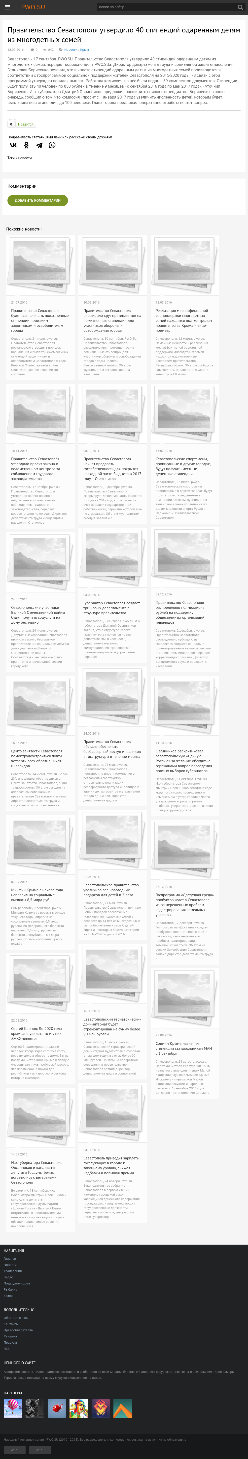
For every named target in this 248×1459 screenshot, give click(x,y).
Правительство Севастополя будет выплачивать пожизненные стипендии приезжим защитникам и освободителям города (40, 320)
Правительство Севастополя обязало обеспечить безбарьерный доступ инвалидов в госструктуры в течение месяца (112, 749)
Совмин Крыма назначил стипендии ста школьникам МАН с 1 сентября (184, 1048)
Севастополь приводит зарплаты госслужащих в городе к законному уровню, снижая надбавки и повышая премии (111, 1165)
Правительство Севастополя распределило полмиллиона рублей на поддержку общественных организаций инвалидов (180, 612)
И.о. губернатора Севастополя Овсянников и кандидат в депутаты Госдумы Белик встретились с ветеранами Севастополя (37, 1172)
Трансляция (13, 1271)
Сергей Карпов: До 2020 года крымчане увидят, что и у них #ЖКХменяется (36, 1033)
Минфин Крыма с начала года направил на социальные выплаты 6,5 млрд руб (37, 894)
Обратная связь (16, 1318)
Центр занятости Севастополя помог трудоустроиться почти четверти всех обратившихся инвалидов (36, 758)
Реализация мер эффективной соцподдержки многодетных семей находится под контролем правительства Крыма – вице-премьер (184, 320)
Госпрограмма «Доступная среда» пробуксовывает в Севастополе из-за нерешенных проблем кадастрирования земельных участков (185, 904)
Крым (84, 49)
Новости (70, 49)
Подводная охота (17, 1283)
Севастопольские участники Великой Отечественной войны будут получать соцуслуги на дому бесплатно (38, 615)
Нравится (26, 124)
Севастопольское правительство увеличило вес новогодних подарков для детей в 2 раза (111, 889)
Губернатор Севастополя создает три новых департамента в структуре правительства (111, 607)
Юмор (8, 1296)
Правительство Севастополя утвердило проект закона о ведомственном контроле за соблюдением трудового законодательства (35, 468)
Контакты (11, 1324)
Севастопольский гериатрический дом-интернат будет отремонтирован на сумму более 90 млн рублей (112, 1026)
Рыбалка (10, 1289)
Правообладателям (18, 1330)
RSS (6, 1349)
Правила (10, 1342)
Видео (8, 1277)
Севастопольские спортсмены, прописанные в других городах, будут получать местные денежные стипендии (183, 466)
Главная (10, 1258)
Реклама (10, 1336)
